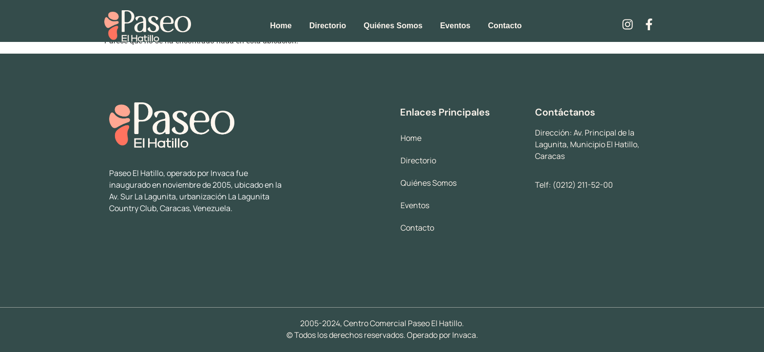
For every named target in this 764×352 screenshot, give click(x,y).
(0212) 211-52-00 (583, 184)
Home (280, 25)
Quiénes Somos (392, 25)
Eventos (455, 25)
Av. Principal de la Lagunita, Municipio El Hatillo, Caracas (587, 144)
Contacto (504, 25)
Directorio (327, 25)
